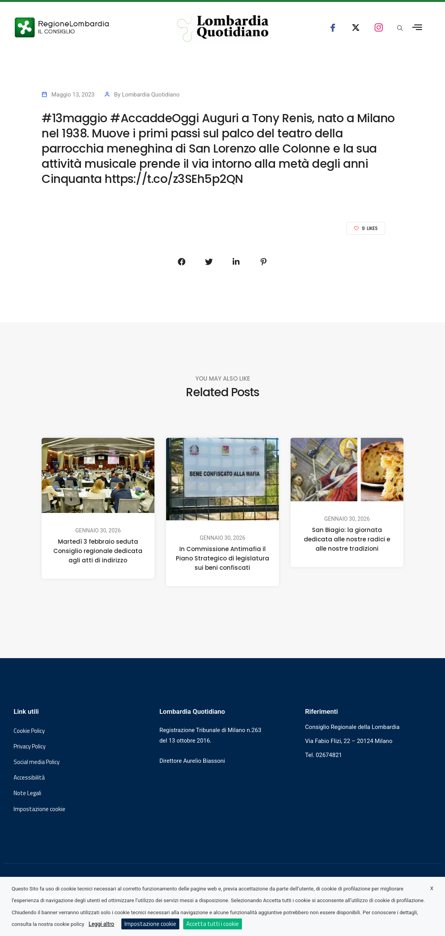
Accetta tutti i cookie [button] (212, 923)
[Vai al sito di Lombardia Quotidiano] (223, 27)
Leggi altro (101, 924)
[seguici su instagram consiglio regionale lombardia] (378, 27)
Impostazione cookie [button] (39, 809)
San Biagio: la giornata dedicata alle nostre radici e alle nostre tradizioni (347, 539)
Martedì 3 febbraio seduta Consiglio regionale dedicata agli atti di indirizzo (97, 551)
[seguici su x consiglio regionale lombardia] (355, 27)
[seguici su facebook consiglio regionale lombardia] (333, 27)
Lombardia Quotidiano (150, 94)
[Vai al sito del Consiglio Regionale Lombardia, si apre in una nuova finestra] (84, 27)
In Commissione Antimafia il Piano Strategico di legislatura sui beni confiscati (222, 558)
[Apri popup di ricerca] (400, 29)
